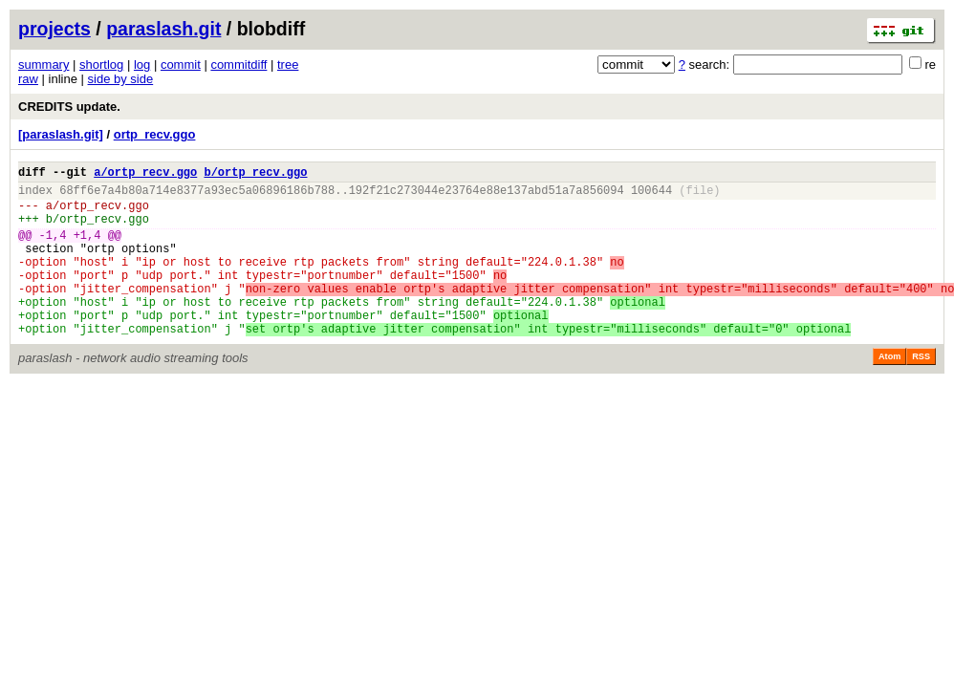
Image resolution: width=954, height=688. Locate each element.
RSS (921, 391)
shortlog (101, 64)
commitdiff (238, 64)
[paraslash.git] (60, 134)
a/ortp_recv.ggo (145, 174)
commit (181, 64)
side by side (121, 79)
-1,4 (53, 249)
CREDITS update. (69, 106)
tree (287, 64)
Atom (889, 391)
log (142, 64)
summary (43, 64)
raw (28, 79)
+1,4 (87, 249)
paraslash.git (163, 28)
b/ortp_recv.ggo (255, 174)
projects (54, 28)
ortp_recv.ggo (155, 134)
